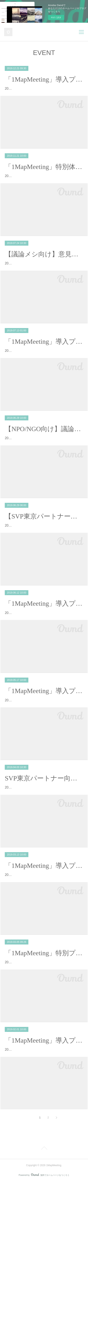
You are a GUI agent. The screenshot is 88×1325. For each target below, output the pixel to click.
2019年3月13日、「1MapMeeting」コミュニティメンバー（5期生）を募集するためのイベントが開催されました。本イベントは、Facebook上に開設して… (44, 988)
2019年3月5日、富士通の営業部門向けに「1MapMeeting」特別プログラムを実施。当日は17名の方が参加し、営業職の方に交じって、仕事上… (43, 1087)
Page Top (44, 1291)
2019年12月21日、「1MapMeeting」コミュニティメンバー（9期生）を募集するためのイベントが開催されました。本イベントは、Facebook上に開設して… (44, 94)
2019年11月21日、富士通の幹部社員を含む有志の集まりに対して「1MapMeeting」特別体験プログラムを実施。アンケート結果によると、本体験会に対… (43, 194)
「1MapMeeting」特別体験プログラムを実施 (44, 178)
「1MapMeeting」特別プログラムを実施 (44, 1072)
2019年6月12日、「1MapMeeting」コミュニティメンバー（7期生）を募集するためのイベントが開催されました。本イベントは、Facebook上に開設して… (44, 690)
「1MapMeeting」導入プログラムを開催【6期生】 (44, 774)
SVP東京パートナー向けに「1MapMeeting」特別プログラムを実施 (44, 873)
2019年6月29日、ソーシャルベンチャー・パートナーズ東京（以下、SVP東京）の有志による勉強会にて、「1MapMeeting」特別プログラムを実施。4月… (44, 591)
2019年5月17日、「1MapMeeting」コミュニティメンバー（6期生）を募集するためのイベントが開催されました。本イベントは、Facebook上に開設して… (44, 789)
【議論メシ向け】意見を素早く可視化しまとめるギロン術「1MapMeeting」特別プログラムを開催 (44, 278)
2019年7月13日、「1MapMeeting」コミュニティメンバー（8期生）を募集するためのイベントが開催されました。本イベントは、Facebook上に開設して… (44, 392)
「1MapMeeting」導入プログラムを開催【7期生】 (44, 675)
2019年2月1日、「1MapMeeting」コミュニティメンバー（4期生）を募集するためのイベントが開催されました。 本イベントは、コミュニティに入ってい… (44, 1186)
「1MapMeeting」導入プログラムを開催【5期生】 (44, 972)
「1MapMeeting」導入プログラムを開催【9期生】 (44, 79)
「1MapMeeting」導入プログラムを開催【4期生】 (44, 1171)
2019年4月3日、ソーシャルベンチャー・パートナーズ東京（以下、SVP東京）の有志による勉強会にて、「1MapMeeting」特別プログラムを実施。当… (43, 888)
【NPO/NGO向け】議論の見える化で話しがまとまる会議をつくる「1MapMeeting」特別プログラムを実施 (44, 476)
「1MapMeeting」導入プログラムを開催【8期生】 (44, 377)
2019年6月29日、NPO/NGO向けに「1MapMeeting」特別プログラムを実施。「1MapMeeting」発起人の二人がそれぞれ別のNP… (43, 491)
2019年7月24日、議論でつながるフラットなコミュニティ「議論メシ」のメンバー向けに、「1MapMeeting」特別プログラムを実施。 (43, 293)
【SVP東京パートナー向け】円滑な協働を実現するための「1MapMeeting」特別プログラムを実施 (44, 575)
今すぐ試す (56, 17)
